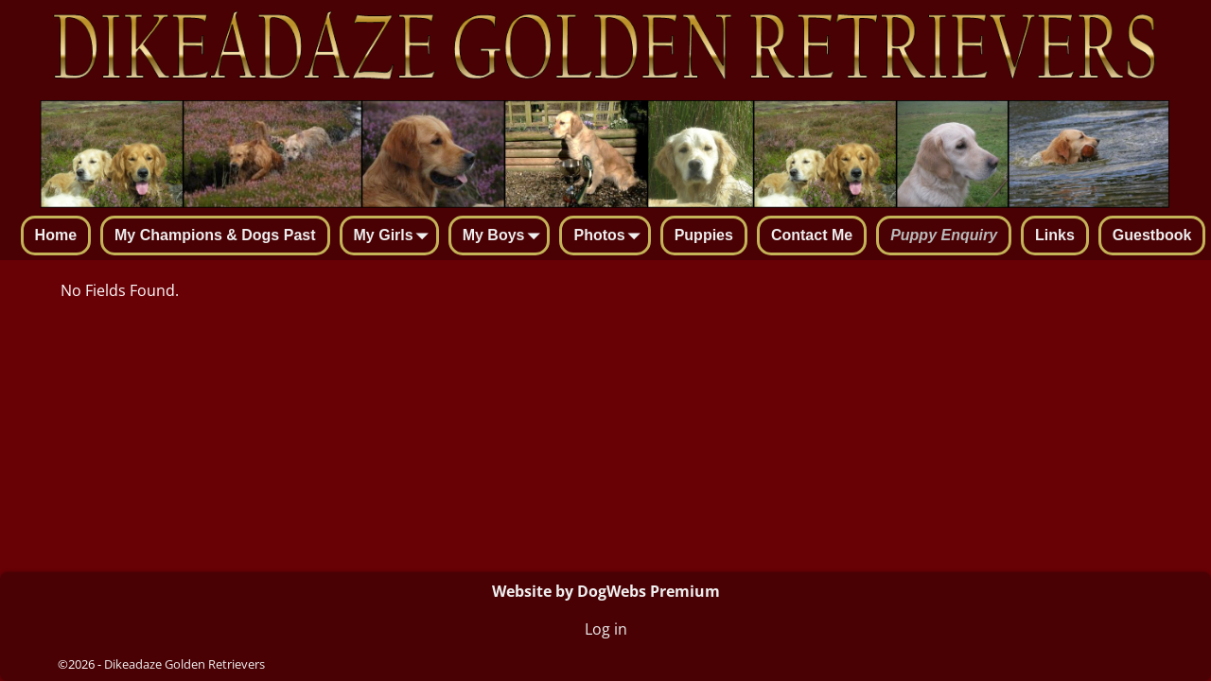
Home (56, 235)
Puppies (704, 235)
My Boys (505, 236)
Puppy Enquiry (943, 235)
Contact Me (811, 235)
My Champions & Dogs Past (214, 235)
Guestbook (1152, 235)
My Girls (395, 236)
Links (1055, 235)
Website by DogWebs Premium (606, 591)
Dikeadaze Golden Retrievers (184, 663)
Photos (610, 236)
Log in (606, 629)
